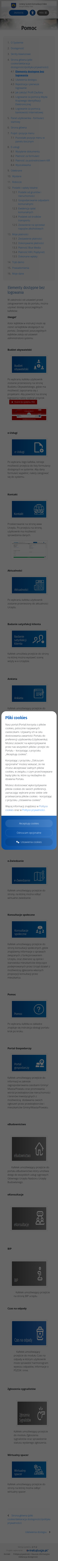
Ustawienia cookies (29, 842)
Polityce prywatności (33, 810)
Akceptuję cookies (29, 823)
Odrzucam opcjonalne (29, 832)
